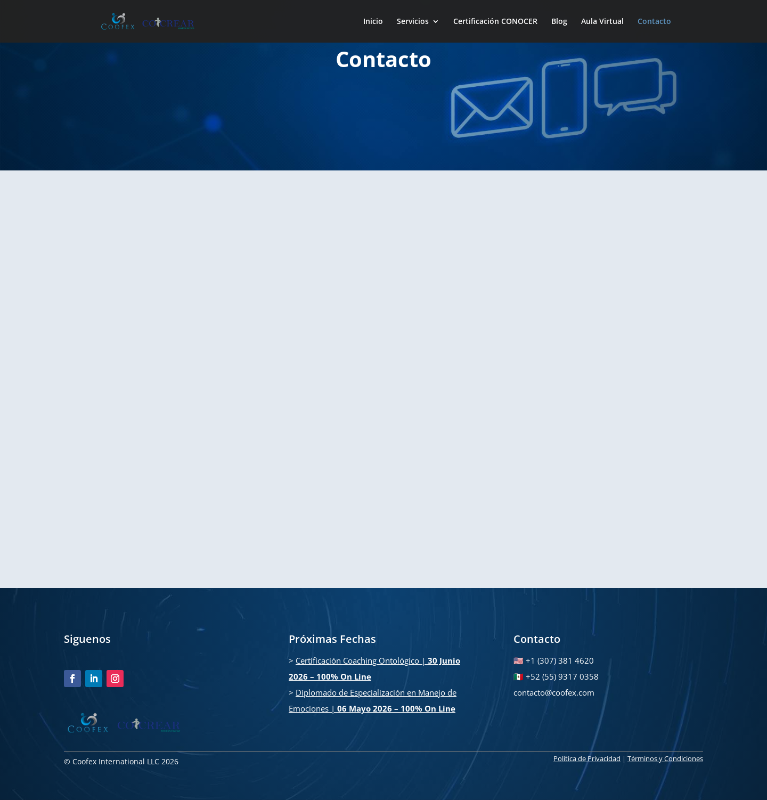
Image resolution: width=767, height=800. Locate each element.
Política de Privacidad (587, 758)
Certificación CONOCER (495, 22)
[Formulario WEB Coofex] (382, 378)
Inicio (373, 22)
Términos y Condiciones (665, 758)
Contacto (654, 22)
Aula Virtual (602, 22)
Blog (559, 22)
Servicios (413, 22)
